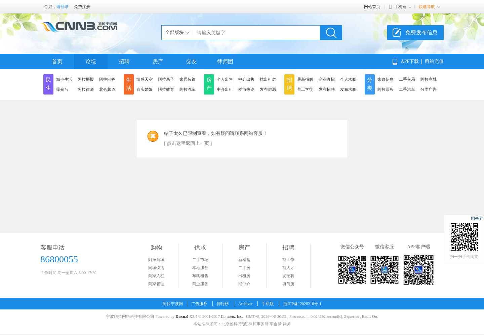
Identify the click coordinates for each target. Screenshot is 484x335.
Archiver (245, 303)
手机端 (400, 6)
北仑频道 (107, 89)
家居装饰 (187, 79)
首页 (57, 61)
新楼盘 (244, 259)
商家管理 (156, 284)
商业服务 (200, 284)
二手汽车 (407, 89)
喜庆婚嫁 (144, 89)
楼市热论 (246, 89)
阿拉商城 (428, 79)
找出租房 (268, 79)
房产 (158, 61)
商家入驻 (156, 275)
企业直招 (327, 79)
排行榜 (223, 303)
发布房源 (268, 89)
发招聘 (288, 275)
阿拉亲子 (166, 79)
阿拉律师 (86, 89)
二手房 (244, 267)
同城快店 (156, 267)
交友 (191, 61)
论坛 (90, 61)
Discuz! (181, 316)
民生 (48, 84)
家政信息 (385, 79)
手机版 (268, 303)
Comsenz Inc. (232, 316)
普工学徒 (305, 89)
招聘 (124, 61)
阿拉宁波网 (173, 303)
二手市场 (200, 259)
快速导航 (427, 6)
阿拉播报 (86, 79)
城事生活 (64, 79)
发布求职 (348, 89)
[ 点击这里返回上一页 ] (188, 143)
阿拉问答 (107, 79)
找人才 (288, 267)
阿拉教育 (166, 89)
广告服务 (199, 303)
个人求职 (348, 79)
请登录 (62, 6)
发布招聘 (327, 89)
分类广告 (428, 89)
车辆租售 (200, 275)
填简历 (288, 284)
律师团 (225, 61)
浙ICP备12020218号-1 (302, 303)
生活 (128, 84)
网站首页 (372, 6)
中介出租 (225, 89)
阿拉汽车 (187, 89)
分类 (369, 84)
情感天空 (144, 79)
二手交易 (407, 79)
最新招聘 (305, 79)
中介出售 (246, 79)
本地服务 (200, 267)
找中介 (244, 284)
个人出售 (225, 79)
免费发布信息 (421, 32)
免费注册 (82, 6)
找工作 (288, 259)
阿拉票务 (385, 89)
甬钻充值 (434, 61)
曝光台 (62, 89)
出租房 (244, 275)
